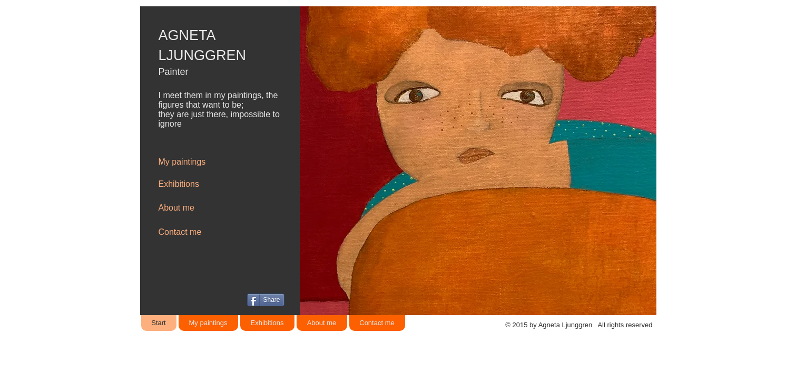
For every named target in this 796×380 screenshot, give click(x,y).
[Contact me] (196, 232)
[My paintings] (196, 162)
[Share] (265, 299)
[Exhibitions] (196, 184)
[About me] (196, 207)
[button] (476, 160)
